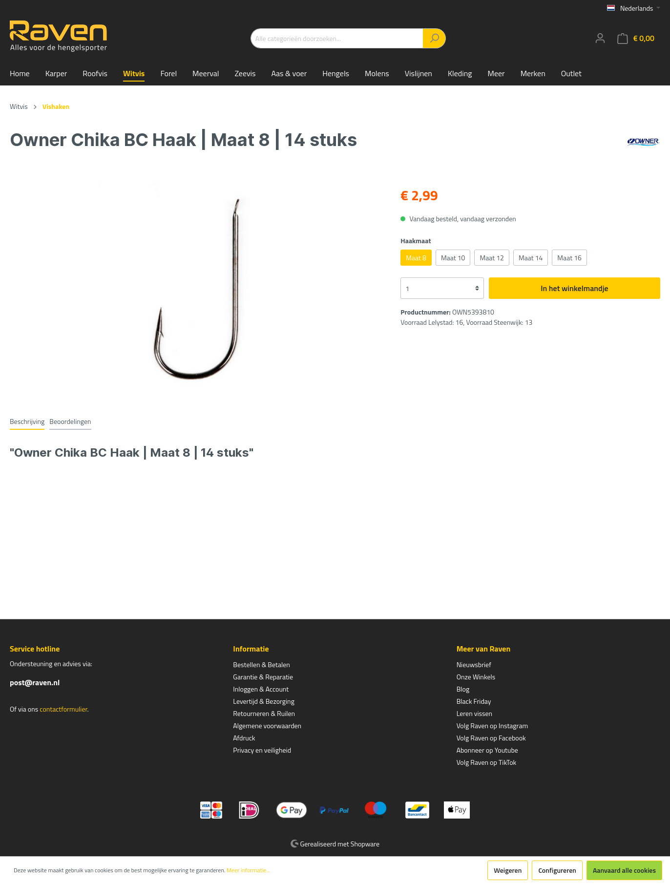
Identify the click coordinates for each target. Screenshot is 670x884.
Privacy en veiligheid (262, 750)
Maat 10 (453, 258)
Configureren (557, 870)
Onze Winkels (476, 677)
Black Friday (474, 701)
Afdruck (244, 738)
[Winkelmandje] (635, 38)
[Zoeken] (434, 38)
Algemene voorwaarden (267, 725)
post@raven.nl (35, 682)
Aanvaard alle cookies (624, 870)
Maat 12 (491, 258)
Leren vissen (475, 713)
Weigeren (508, 870)
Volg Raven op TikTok (487, 762)
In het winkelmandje (574, 288)
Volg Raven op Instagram (492, 725)
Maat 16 (569, 258)
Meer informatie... (248, 870)
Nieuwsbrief (474, 664)
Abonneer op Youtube (487, 750)
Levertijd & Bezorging (263, 701)
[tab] (27, 421)
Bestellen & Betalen (261, 664)
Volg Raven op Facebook (491, 738)
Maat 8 (416, 258)
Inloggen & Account (261, 689)
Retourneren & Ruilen (264, 713)
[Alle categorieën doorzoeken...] (337, 38)
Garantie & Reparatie (263, 677)
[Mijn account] (600, 38)
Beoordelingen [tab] (70, 421)
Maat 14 (531, 258)
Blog (463, 689)
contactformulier (63, 709)
